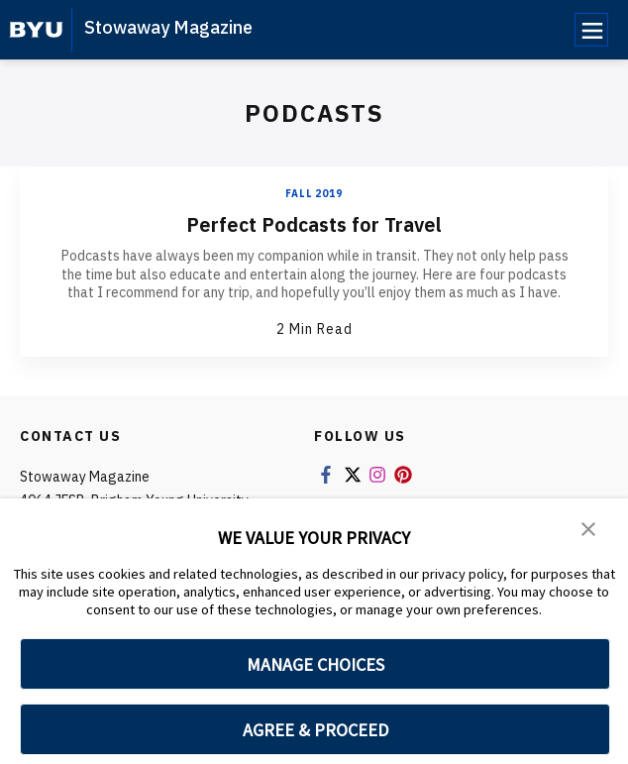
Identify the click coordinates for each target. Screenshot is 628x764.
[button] (588, 527)
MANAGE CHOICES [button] (315, 664)
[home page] (36, 30)
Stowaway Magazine (168, 27)
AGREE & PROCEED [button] (315, 729)
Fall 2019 (313, 193)
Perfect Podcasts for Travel (314, 224)
